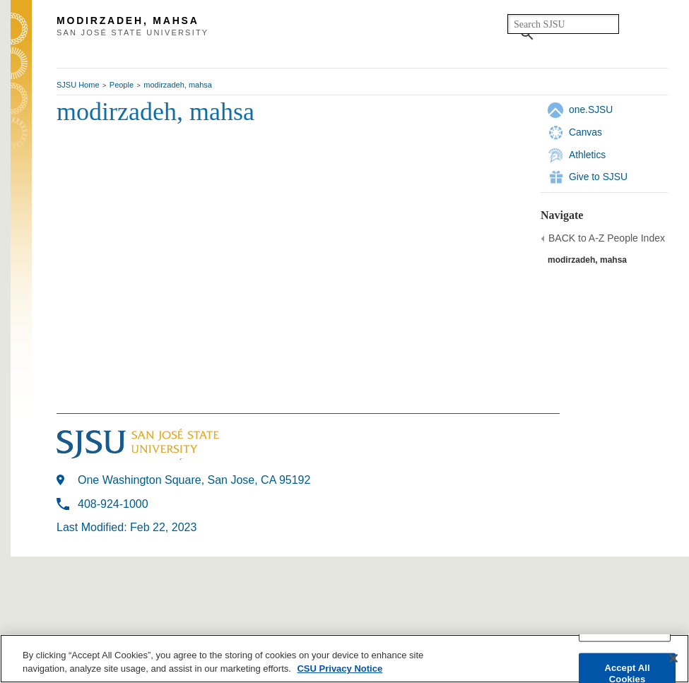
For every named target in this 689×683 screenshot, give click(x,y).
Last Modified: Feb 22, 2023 (126, 527)
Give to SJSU (598, 176)
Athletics (587, 154)
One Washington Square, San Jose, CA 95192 (194, 480)
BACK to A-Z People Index (606, 238)
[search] (563, 24)
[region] (344, 658)
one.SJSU (591, 109)
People (122, 85)
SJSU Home (78, 85)
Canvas (585, 132)
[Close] (673, 658)
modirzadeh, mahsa (177, 85)
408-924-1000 (113, 504)
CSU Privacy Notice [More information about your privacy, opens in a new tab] (339, 668)
